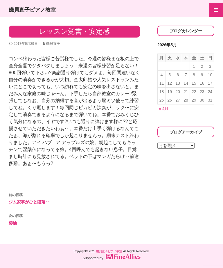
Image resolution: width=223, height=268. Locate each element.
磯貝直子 (53, 44)
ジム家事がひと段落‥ (74, 197)
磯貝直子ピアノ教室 (32, 10)
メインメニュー (216, 10)
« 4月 (163, 108)
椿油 (74, 218)
